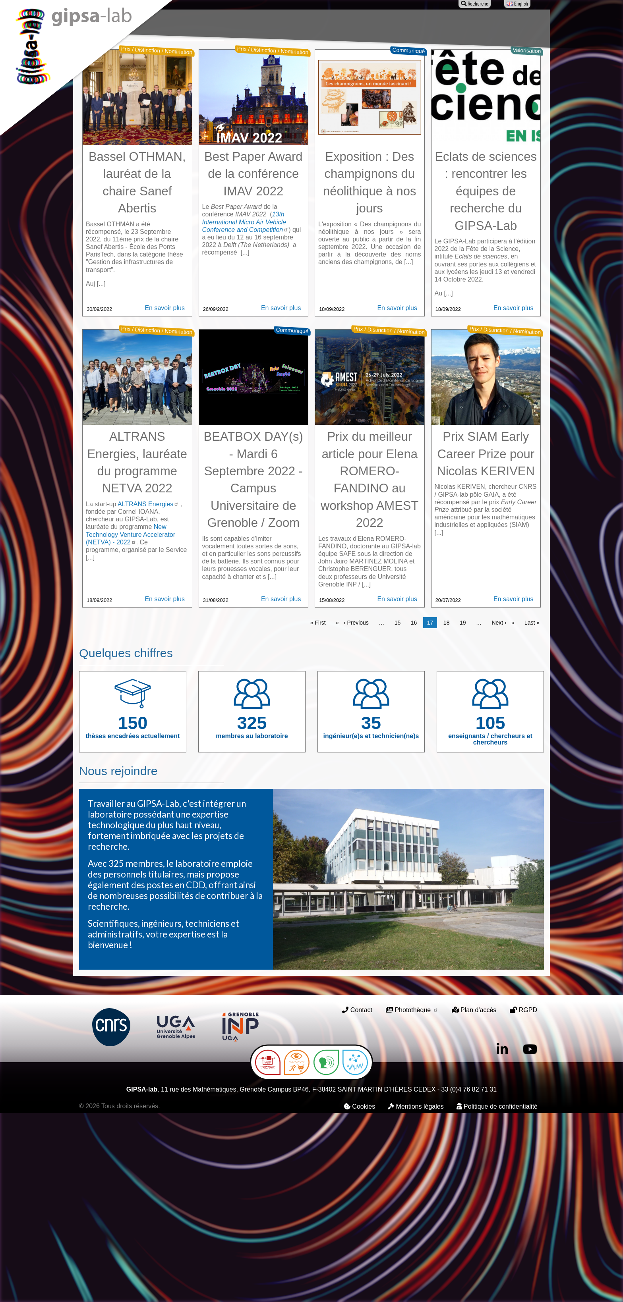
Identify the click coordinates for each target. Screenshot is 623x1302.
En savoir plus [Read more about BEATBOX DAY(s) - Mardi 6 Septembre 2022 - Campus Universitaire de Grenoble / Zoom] (281, 788)
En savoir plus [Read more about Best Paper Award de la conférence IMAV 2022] (281, 497)
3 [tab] (323, 188)
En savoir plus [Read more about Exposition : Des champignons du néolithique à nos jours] (397, 497)
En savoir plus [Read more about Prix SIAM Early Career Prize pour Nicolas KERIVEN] (513, 788)
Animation (325, 22)
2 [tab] (311, 188)
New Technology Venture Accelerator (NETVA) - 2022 (130, 723)
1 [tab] (300, 188)
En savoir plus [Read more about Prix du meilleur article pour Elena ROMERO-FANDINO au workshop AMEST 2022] (397, 788)
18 (448, 811)
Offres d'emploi (375, 22)
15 (400, 811)
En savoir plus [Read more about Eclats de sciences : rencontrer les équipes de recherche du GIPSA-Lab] (513, 497)
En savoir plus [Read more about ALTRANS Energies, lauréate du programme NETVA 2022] (165, 788)
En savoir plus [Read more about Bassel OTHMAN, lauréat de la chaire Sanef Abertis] (165, 497)
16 (416, 811)
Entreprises (427, 22)
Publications (279, 22)
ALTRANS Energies (148, 693)
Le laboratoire (183, 22)
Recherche (232, 22)
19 (465, 811)
